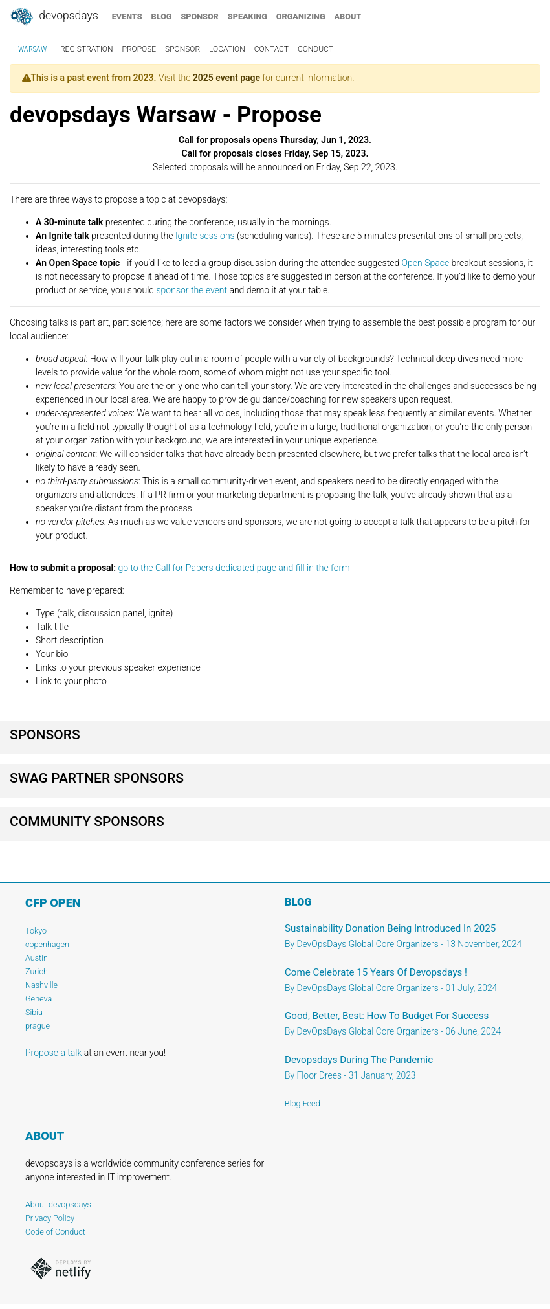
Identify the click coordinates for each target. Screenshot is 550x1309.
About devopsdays (58, 1204)
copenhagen (47, 944)
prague (37, 1026)
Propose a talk (53, 1052)
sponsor (199, 16)
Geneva (38, 998)
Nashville (41, 985)
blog (161, 16)
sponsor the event (191, 290)
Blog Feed (302, 1103)
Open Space (426, 263)
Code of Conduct (55, 1231)
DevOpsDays (53, 17)
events (127, 16)
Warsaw (32, 49)
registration (86, 49)
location (227, 49)
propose (139, 49)
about (348, 16)
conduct (315, 49)
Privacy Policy (49, 1218)
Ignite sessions (205, 235)
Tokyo (36, 930)
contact (271, 49)
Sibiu (34, 1012)
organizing (300, 16)
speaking (247, 16)
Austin (36, 958)
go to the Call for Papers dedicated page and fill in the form (233, 568)
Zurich (36, 971)
